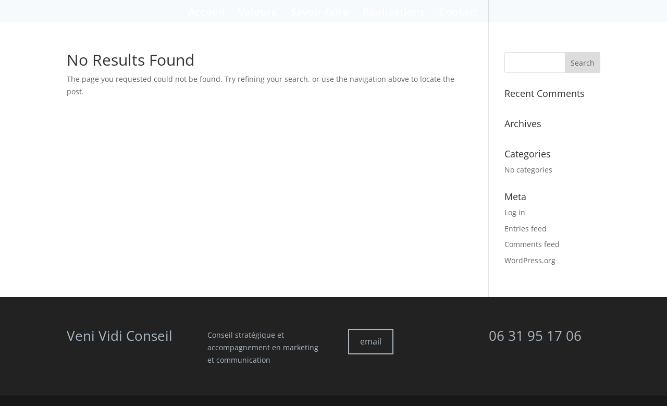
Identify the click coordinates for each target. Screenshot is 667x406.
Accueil (206, 13)
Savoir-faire (319, 13)
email (370, 341)
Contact (458, 13)
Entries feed (525, 228)
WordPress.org (529, 260)
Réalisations (394, 13)
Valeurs (257, 13)
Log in (514, 212)
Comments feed (532, 244)
